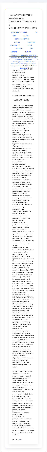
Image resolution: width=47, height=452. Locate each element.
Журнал (28, 52)
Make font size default (28, 68)
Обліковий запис (22, 39)
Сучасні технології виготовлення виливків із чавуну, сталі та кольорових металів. (23, 64)
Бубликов (23, 68)
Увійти (26, 36)
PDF (20, 439)
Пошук (17, 42)
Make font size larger (31, 68)
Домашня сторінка (19, 32)
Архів (30, 45)
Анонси (19, 49)
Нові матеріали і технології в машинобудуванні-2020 (24, 60)
